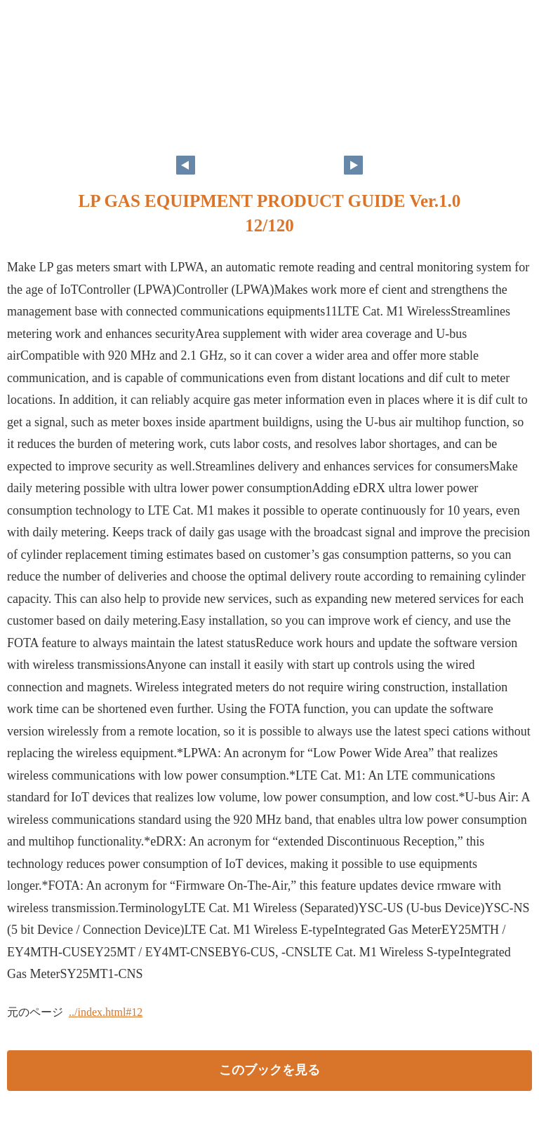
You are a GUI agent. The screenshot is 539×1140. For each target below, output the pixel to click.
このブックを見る (269, 1070)
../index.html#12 (105, 1012)
